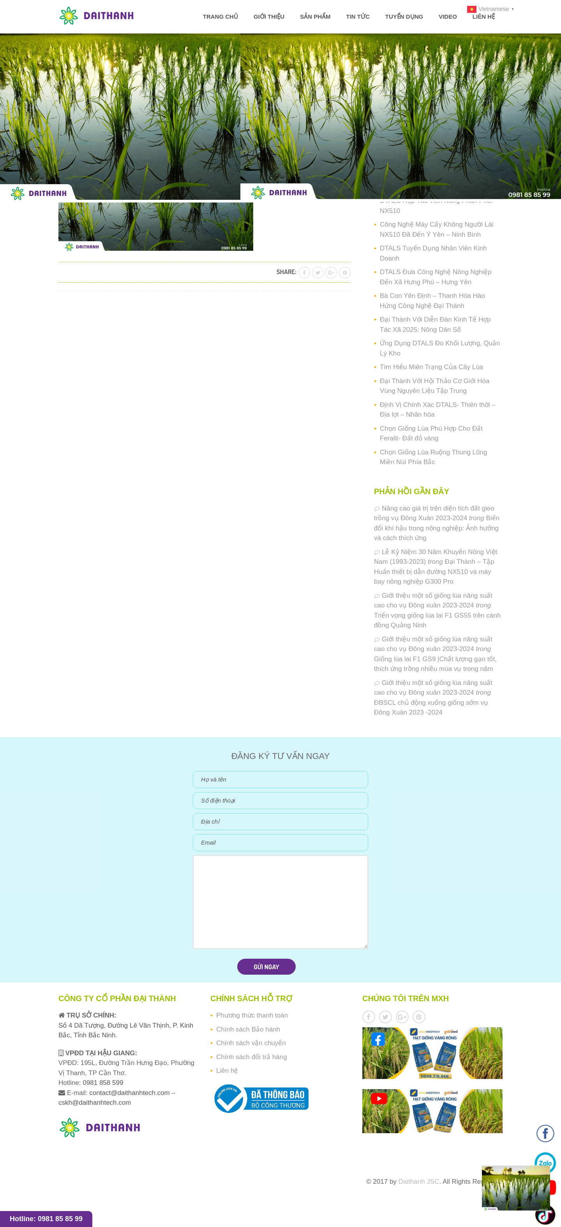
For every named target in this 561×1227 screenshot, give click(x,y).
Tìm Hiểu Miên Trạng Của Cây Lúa (431, 367)
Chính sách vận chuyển (251, 1043)
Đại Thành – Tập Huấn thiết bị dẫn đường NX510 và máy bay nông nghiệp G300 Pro (434, 571)
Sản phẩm (315, 16)
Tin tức (357, 16)
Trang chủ (220, 16)
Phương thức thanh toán (252, 1015)
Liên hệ (484, 16)
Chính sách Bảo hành (248, 1029)
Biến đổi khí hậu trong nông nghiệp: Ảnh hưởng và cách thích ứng (436, 528)
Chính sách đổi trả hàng (251, 1057)
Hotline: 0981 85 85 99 (46, 1219)
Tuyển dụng (404, 16)
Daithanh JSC (419, 1181)
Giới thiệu (269, 16)
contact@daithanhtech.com (130, 1093)
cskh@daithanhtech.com (94, 1102)
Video (448, 16)
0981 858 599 (102, 1082)
